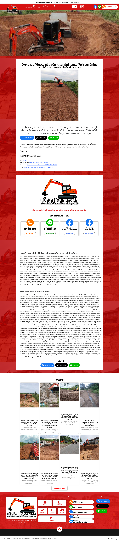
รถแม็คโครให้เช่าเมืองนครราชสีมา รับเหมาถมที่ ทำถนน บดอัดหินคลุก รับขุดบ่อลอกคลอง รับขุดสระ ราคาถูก (90, 423)
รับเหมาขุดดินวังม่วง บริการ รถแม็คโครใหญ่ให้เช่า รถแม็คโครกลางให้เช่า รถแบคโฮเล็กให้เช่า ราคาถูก (69, 416)
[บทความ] (52, 517)
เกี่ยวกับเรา (42, 512)
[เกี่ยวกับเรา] (42, 509)
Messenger (75, 520)
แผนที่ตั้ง (62, 512)
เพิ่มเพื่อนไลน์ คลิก (50, 227)
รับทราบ (112, 538)
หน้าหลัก (45, 504)
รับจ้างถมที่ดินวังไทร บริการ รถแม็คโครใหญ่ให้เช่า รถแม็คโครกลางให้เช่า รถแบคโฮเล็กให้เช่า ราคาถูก (89, 476)
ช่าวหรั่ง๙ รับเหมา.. (69, 229)
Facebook (75, 511)
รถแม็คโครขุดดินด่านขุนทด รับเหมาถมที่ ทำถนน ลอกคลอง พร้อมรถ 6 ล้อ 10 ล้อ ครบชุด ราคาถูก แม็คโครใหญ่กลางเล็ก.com (49, 424)
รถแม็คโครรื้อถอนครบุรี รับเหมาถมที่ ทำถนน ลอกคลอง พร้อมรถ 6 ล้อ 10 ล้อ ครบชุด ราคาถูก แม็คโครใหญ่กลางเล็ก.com (49, 476)
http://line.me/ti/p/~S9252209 (38, 162)
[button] (2, 33)
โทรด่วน (30, 227)
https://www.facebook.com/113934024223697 (38, 167)
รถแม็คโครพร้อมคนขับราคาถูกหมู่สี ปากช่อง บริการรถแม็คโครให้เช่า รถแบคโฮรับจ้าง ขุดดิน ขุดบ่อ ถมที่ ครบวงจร (29, 476)
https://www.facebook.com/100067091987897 (42, 165)
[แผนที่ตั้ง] (61, 509)
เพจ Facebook (69, 227)
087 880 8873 (111, 7)
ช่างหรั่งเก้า (89, 229)
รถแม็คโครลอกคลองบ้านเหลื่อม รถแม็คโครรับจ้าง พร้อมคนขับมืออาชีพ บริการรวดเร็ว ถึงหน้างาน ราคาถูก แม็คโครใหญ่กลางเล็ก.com (69, 470)
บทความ (52, 520)
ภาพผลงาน (59, 504)
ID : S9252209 (50, 229)
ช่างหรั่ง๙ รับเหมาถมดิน (80, 512)
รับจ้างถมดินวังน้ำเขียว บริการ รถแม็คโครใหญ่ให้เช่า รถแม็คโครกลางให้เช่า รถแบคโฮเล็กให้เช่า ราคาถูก (29, 423)
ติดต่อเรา (52, 512)
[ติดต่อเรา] (52, 509)
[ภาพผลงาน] (59, 502)
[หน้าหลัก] (44, 502)
